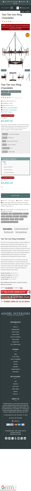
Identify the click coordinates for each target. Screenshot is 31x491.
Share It (10, 112)
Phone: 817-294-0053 (15, 418)
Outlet (15, 3)
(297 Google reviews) (17, 21)
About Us (15, 327)
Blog (15, 354)
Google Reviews (15, 369)
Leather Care (15, 342)
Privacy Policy (15, 334)
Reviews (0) (8, 232)
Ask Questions (13, 109)
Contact (23, 1)
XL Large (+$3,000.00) (9, 172)
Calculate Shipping (12, 107)
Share (27, 200)
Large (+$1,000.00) (8, 169)
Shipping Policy (16, 329)
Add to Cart (15, 195)
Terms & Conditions (15, 337)
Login (22, 11)
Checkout (15, 384)
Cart (15, 381)
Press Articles (15, 339)
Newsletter (15, 366)
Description (7, 229)
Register (28, 11)
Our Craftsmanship (15, 344)
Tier (20, 301)
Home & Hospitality (15, 359)
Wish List (4, 200)
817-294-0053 (9, 287)
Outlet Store (15, 371)
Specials (15, 361)
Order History (15, 389)
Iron (23, 301)
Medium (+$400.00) (8, 167)
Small (5, 164)
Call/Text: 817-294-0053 (11, 1)
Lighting (13, 301)
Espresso (27, 301)
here (21, 287)
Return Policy (15, 332)
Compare (12, 200)
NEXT (27, 70)
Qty (2, 186)
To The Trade (15, 356)
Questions (19, 200)
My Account (15, 386)
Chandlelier (7, 301)
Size (4, 162)
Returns (15, 391)
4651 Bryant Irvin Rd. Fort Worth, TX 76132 (16, 415)
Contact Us (15, 421)
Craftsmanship (21, 229)
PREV (4, 70)
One (17, 301)
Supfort (19, 434)
